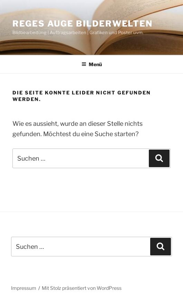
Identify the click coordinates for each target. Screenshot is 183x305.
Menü (91, 64)
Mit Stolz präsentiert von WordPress (82, 288)
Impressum (23, 288)
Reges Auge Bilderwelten (82, 24)
